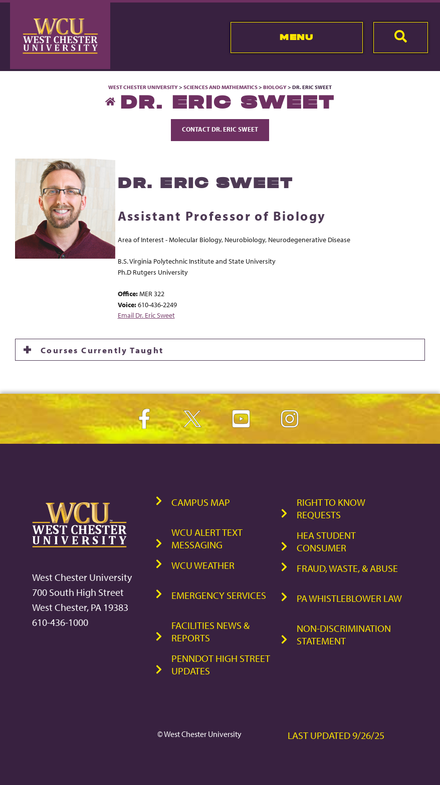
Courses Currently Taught (102, 349)
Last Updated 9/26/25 (336, 735)
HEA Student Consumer (326, 541)
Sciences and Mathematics (220, 87)
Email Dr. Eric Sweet (146, 315)
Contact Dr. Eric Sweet (220, 129)
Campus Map (200, 502)
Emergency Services (218, 595)
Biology (275, 87)
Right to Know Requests (331, 508)
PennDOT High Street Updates (220, 664)
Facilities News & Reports (210, 631)
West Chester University (143, 87)
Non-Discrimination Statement (344, 634)
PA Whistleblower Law (349, 598)
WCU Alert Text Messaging (207, 538)
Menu (296, 37)
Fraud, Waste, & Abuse (347, 568)
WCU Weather (203, 565)
